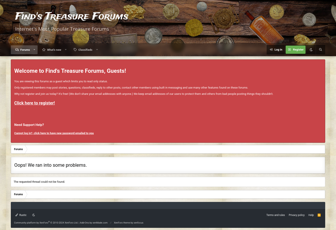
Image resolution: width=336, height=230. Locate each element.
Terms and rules (275, 215)
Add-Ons (84, 222)
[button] (34, 49)
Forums (25, 49)
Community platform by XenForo (46, 222)
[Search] (320, 49)
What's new (54, 49)
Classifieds (85, 49)
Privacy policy (296, 215)
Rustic (21, 215)
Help (311, 215)
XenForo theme (122, 222)
